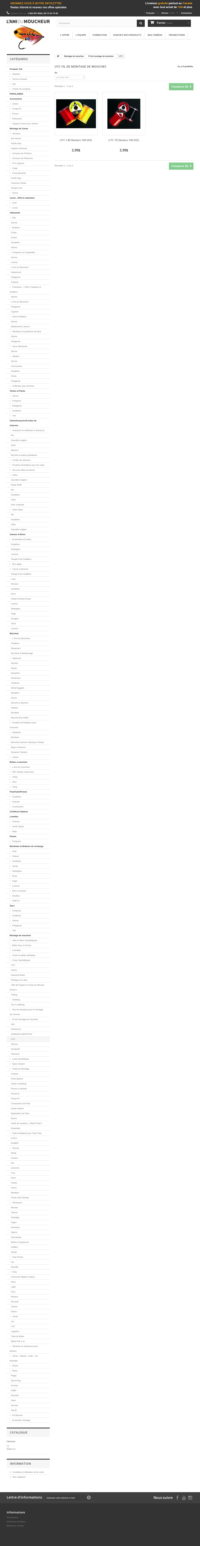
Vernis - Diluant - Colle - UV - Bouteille (24, 1358)
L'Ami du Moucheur (20, 267)
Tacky (15, 777)
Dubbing (16, 999)
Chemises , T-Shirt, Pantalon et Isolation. (25, 289)
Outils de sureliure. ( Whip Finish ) (26, 1123)
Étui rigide (17, 564)
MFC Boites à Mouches (23, 772)
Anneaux (16, 133)
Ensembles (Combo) (21, 539)
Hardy (15, 866)
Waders (15, 356)
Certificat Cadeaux (19, 811)
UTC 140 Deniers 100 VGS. (76, 140)
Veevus (14, 1044)
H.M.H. (14, 1138)
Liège (14, 168)
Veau (13, 1282)
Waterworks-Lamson (20, 326)
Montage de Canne (19, 128)
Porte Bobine (17, 1079)
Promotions (177, 34)
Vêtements (15, 213)
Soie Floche (17, 1257)
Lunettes (14, 816)
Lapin (13, 1287)
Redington (15, 549)
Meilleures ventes (15, 1526)
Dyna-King (16, 1380)
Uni (12, 1262)
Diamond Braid (18, 975)
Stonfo (14, 1410)
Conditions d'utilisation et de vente (28, 1472)
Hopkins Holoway (19, 148)
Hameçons (17, 1202)
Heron (14, 1188)
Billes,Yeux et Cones (21, 945)
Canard (14, 1158)
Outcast (15, 801)
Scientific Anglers (19, 529)
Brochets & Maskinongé (22, 653)
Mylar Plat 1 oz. (18, 1341)
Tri (56, 73)
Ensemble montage (21, 1420)
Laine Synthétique (20, 1059)
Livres (15, 208)
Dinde (13, 1153)
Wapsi (11, 1449)
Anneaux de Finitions (22, 153)
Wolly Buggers (17, 688)
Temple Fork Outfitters (21, 559)
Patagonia (15, 277)
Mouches (14, 633)
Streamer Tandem (19, 752)
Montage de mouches (20, 935)
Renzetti (15, 1395)
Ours (13, 1292)
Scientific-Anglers (19, 440)
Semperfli (15, 1049)
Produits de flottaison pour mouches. (23, 725)
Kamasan (15, 1227)
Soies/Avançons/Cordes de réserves (23, 423)
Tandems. (15, 683)
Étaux (15, 1370)
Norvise (14, 1405)
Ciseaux (15, 1074)
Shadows (16, 732)
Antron (14, 970)
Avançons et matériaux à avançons (28, 430)
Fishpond (16, 401)
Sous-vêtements (19, 346)
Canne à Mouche (20, 569)
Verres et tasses (19, 79)
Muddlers (15, 693)
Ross (14, 876)
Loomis (14, 262)
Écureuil (15, 1301)
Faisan (14, 1183)
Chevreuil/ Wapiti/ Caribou (23, 1277)
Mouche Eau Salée (20, 717)
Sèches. (15, 663)
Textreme (15, 1054)
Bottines (16, 227)
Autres (15, 104)
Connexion (186, 13)
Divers (15, 193)
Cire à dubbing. (18, 1004)
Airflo (13, 445)
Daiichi (14, 1232)
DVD (14, 203)
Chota (14, 232)
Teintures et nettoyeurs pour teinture (24, 1348)
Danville (14, 1267)
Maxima (14, 450)
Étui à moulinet (19, 891)
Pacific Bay (16, 143)
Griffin (13, 1390)
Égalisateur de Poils (20, 1113)
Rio (12, 435)
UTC (13, 965)
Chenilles (16, 950)
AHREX (14, 1247)
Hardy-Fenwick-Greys (21, 599)
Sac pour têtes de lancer (23, 470)
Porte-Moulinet (19, 173)
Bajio (14, 831)
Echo (13, 594)
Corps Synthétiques (21, 960)
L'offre (64, 34)
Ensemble (15, 1128)
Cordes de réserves (21, 460)
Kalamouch (16, 272)
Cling (14, 787)
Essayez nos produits (127, 34)
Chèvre (14, 1306)
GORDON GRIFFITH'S (21, 1034)
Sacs (12, 905)
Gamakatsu (16, 1237)
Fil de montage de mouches (25, 1019)
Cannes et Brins (18, 534)
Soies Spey (17, 509)
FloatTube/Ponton (18, 792)
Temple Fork (17, 188)
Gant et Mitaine (19, 316)
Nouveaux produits (16, 1521)
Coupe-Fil (16, 109)
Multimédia (155, 34)
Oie (12, 1163)
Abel (14, 851)
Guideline (15, 242)
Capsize (15, 282)
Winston (15, 584)
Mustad (14, 1207)
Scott (13, 623)
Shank (14, 1252)
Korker (14, 237)
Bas (14, 217)
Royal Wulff (16, 485)
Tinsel (15, 1316)
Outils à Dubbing (18, 1083)
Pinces (15, 113)
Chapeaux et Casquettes (23, 252)
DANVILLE (16, 1029)
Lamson (14, 554)
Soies (15, 475)
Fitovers (16, 821)
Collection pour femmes (23, 386)
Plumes (15, 1148)
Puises (13, 836)
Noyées (14, 708)
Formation (100, 34)
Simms (14, 222)
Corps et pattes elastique (23, 955)
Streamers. (16, 678)
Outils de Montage (20, 1069)
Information (20, 1463)
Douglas (15, 618)
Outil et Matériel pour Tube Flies (27, 1133)
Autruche (15, 1168)
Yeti (14, 415)
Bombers (15, 712)
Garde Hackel (17, 1108)
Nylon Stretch (18, 1064)
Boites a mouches (18, 762)
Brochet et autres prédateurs (24, 455)
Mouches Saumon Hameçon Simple (27, 742)
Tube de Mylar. (18, 1336)
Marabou (15, 1192)
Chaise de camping (21, 89)
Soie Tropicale (17, 504)
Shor (14, 782)
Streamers (16, 648)
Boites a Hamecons (20, 1242)
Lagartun (15, 1331)
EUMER (15, 1143)
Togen (14, 1222)
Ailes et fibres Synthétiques (24, 940)
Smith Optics (18, 826)
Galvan (15, 856)
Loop (13, 579)
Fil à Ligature (18, 163)
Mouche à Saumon (19, 703)
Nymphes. (15, 673)
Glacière (16, 74)
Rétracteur (17, 118)
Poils (14, 1272)
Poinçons (15, 1093)
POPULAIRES (16, 94)
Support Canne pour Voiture (25, 123)
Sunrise (14, 1385)
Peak (13, 1400)
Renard (14, 1296)
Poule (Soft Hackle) (20, 1197)
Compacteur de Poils (20, 1103)
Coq (13, 1173)
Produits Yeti (16, 69)
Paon (13, 1178)
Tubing (14, 994)
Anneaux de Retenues (22, 158)
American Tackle (18, 183)
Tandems (15, 643)
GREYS (16, 901)
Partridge (15, 1217)
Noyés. (14, 668)
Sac (14, 84)
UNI (13, 1024)
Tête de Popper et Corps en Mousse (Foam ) (27, 987)
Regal (13, 1375)
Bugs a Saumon (18, 747)
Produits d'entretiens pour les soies (28, 465)
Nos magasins (19, 1477)
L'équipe (81, 34)
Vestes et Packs (17, 391)
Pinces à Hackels (19, 1088)
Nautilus (16, 896)
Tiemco (14, 1212)
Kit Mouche (17, 1415)
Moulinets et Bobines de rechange (26, 846)
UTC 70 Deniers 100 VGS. (124, 140)
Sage (13, 613)
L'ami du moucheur (21, 767)
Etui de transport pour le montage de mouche (26, 1012)
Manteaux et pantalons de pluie (26, 331)
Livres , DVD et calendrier (22, 198)
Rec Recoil (16, 138)
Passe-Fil (15, 1098)
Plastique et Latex (19, 980)
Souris (14, 698)
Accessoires (16, 99)
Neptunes (16, 658)
